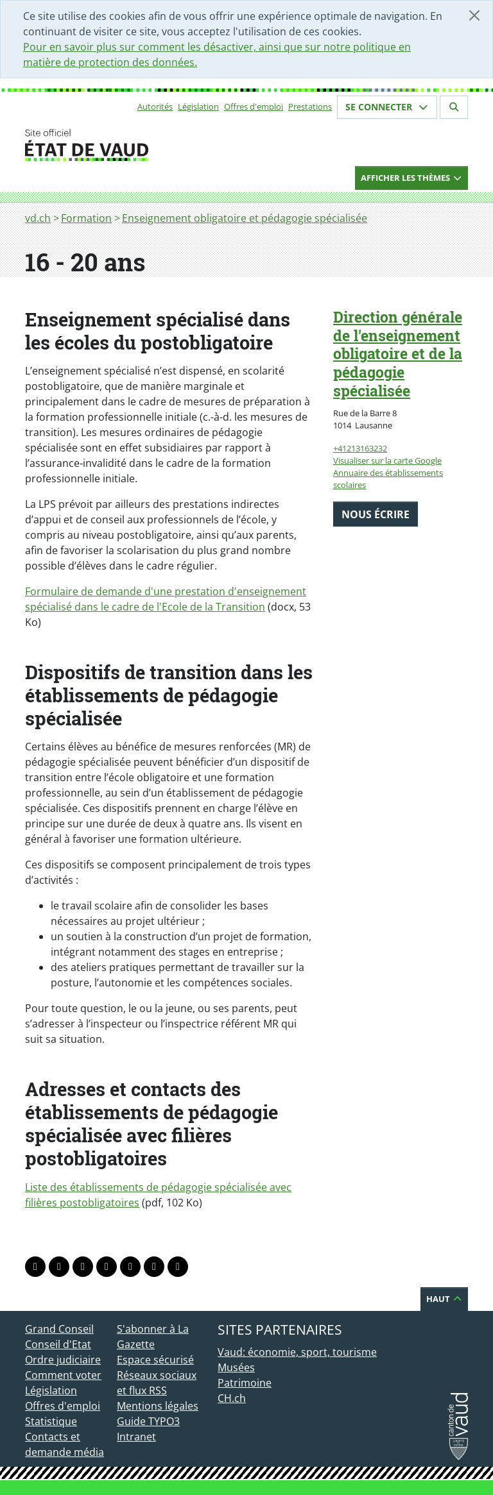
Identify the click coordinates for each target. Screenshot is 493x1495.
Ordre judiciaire (63, 1360)
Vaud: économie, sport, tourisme (297, 1352)
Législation (198, 106)
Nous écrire (376, 514)
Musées (236, 1367)
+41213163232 (360, 448)
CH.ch (232, 1398)
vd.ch (38, 218)
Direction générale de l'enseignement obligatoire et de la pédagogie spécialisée (397, 353)
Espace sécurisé (155, 1360)
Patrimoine (245, 1383)
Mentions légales (157, 1406)
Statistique (51, 1421)
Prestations (310, 106)
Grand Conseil (59, 1329)
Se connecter (387, 107)
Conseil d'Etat (58, 1344)
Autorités (155, 106)
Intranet (136, 1437)
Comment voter (63, 1375)
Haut (444, 1299)
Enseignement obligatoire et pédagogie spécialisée (244, 218)
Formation (86, 218)
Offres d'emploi (253, 106)
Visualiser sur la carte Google (387, 460)
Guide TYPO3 (148, 1421)
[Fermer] (474, 15)
